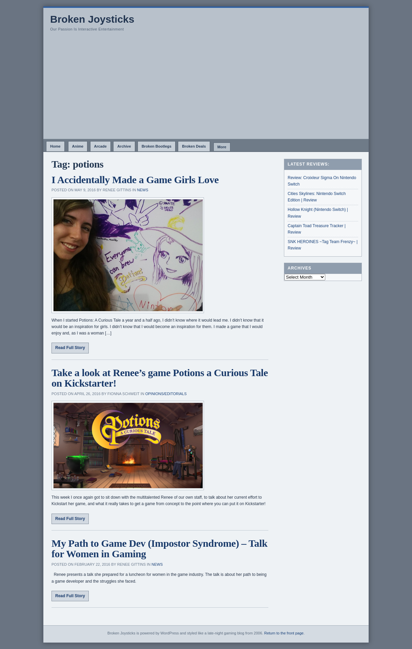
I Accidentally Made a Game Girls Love (135, 179)
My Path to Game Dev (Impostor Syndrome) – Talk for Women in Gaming (159, 549)
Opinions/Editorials (166, 394)
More (222, 147)
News (142, 190)
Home (55, 146)
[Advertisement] (206, 88)
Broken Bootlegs (156, 146)
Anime (78, 146)
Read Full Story (70, 347)
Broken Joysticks (92, 19)
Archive (124, 146)
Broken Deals (194, 146)
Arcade (100, 146)
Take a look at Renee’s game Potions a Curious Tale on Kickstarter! (160, 378)
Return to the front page (284, 633)
